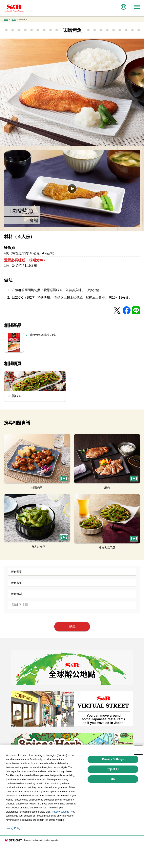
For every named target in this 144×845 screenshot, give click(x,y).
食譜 (14, 19)
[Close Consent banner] (138, 750)
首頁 (6, 19)
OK (113, 779)
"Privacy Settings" (60, 811)
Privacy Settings (113, 759)
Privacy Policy (13, 828)
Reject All (113, 769)
